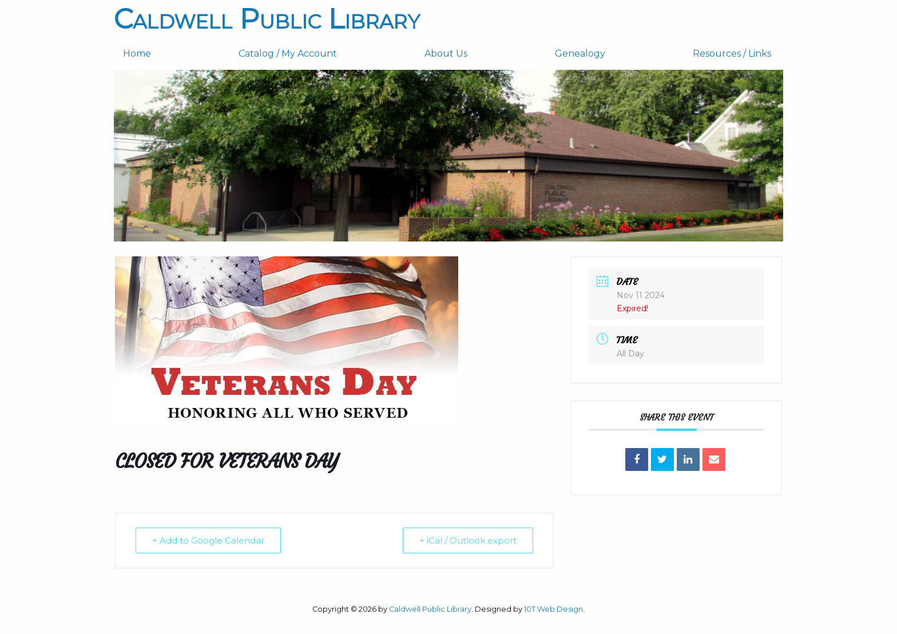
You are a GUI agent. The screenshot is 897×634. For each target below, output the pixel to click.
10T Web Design (553, 609)
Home (137, 53)
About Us (445, 53)
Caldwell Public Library (267, 18)
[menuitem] (171, 54)
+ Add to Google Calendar (208, 540)
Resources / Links (732, 53)
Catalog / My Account (288, 53)
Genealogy (580, 53)
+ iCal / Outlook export (468, 540)
